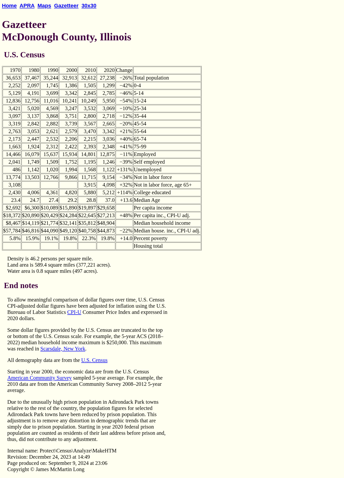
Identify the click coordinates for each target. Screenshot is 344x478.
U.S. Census (94, 360)
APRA (27, 6)
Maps (44, 6)
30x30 (88, 6)
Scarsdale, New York (62, 349)
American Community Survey (39, 378)
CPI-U (74, 312)
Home (9, 6)
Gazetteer (66, 6)
